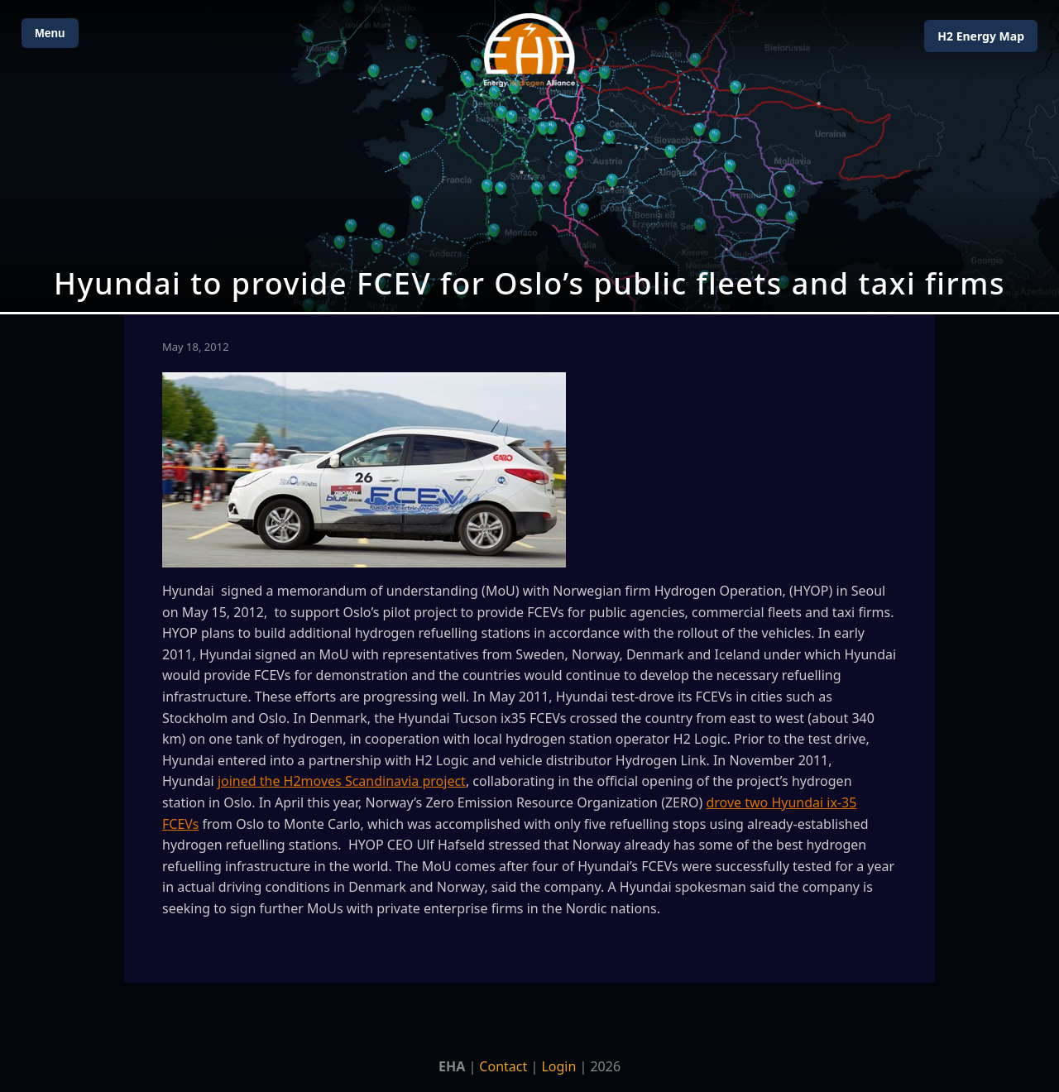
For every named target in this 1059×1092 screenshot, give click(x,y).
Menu (50, 33)
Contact (503, 1066)
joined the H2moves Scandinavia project (342, 781)
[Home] (529, 50)
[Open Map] (529, 156)
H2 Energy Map (980, 36)
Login (558, 1066)
